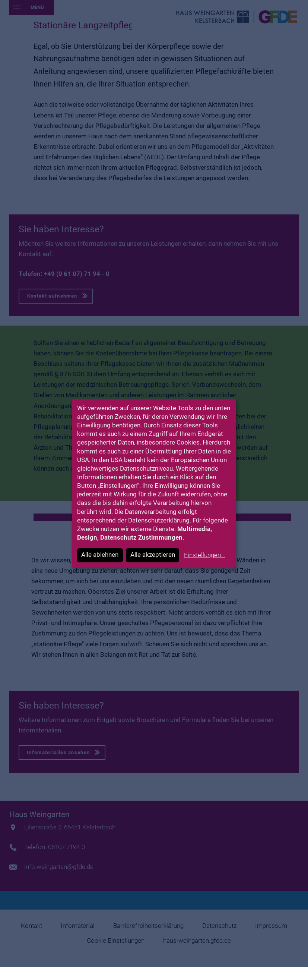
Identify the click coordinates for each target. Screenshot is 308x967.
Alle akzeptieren (152, 554)
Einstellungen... (204, 555)
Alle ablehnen (99, 554)
